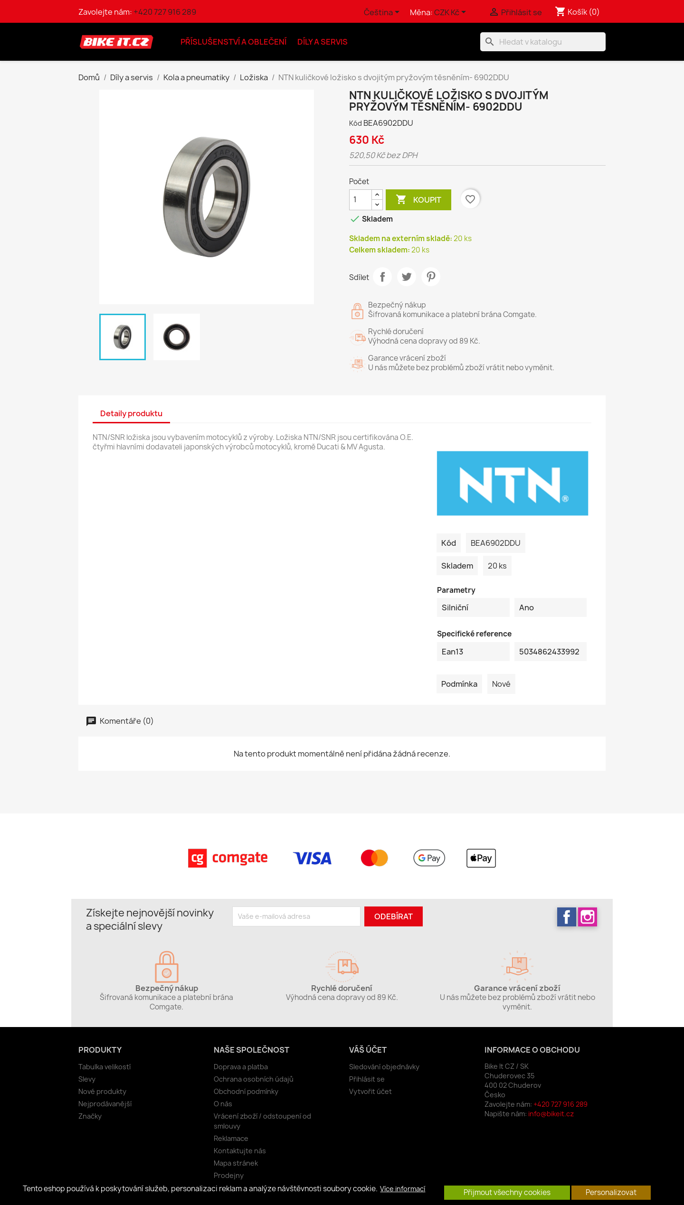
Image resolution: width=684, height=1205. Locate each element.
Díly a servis (322, 42)
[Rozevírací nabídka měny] (451, 13)
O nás (223, 1103)
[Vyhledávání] (543, 41)
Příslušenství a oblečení (233, 42)
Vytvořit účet (370, 1091)
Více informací (402, 1189)
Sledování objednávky (384, 1066)
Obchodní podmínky (246, 1091)
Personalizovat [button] (611, 1192)
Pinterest (430, 276)
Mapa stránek (236, 1163)
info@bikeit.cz (551, 1113)
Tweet (406, 276)
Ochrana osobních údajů (254, 1079)
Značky (90, 1116)
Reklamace (231, 1138)
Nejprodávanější (105, 1103)
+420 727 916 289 (164, 12)
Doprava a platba (241, 1066)
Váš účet (368, 1050)
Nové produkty (102, 1091)
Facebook (566, 916)
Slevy (86, 1079)
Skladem (457, 565)
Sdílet (382, 276)
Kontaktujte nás (240, 1150)
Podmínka (459, 684)
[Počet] (360, 199)
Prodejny (229, 1175)
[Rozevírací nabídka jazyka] (383, 13)
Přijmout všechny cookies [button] (507, 1192)
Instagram (587, 916)
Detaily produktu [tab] (131, 413)
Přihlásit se (367, 1079)
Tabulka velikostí (104, 1066)
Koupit (418, 200)
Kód (355, 123)
